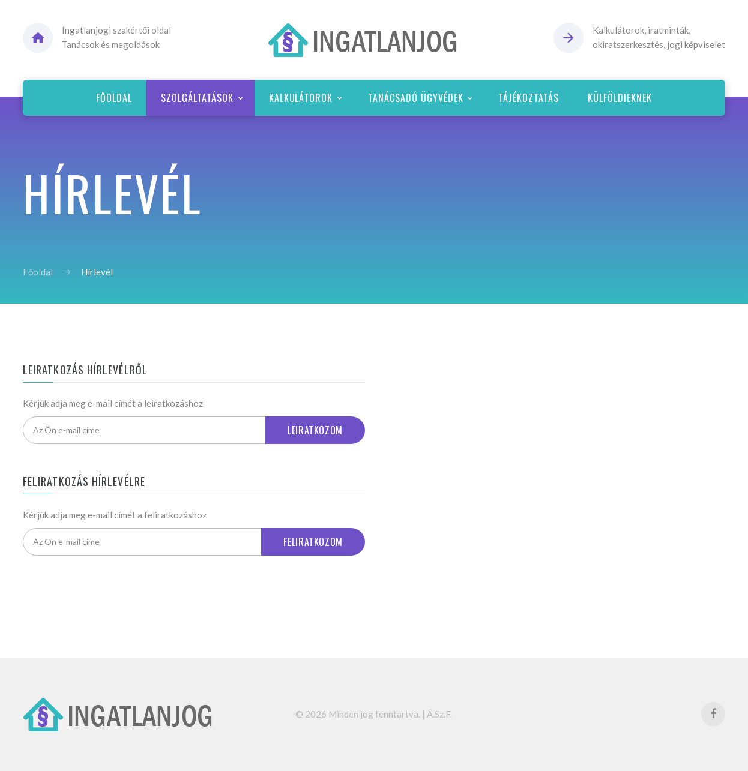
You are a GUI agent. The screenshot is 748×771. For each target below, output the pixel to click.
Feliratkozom (313, 542)
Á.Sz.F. (439, 714)
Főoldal (38, 271)
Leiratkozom (315, 430)
